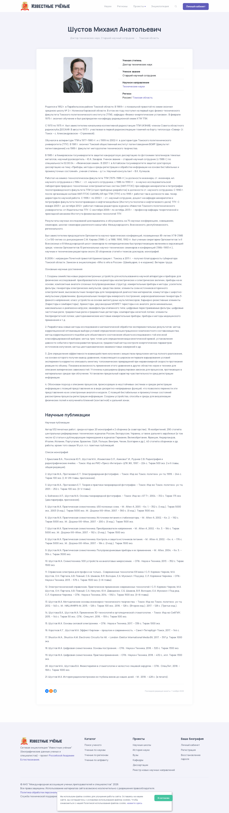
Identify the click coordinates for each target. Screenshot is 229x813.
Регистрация (188, 750)
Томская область (143, 97)
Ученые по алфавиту (96, 760)
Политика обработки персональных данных (45, 792)
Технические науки (134, 86)
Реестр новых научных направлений (154, 770)
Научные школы (142, 745)
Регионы (122, 6)
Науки (107, 6)
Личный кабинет (195, 6)
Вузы (135, 755)
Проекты (138, 6)
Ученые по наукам (95, 750)
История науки (141, 750)
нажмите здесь (134, 803)
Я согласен (163, 798)
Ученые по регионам (96, 755)
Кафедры (138, 760)
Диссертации (140, 765)
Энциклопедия (160, 6)
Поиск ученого (93, 745)
